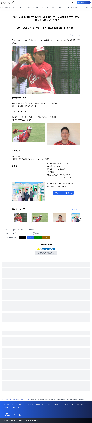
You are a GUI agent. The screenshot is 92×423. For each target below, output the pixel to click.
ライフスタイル (30, 229)
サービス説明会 (28, 404)
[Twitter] (14, 414)
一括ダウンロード (74, 209)
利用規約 (56, 404)
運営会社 (6, 404)
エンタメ (14, 7)
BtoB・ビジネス (40, 7)
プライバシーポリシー (67, 404)
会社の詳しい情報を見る (46, 253)
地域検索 (7, 7)
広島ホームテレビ (75, 35)
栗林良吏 (30, 233)
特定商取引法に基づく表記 (43, 404)
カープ (13, 233)
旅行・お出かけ (51, 7)
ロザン (24, 233)
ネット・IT (66, 7)
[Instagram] (7, 414)
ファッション (74, 7)
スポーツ (20, 7)
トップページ (6, 399)
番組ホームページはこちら (63, 193)
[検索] (73, 2)
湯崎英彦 (37, 233)
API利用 (6, 408)
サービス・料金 (16, 404)
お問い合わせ (15, 408)
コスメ (82, 7)
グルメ (59, 7)
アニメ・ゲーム (29, 7)
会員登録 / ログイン (83, 2)
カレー (19, 233)
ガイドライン (80, 404)
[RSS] (20, 414)
